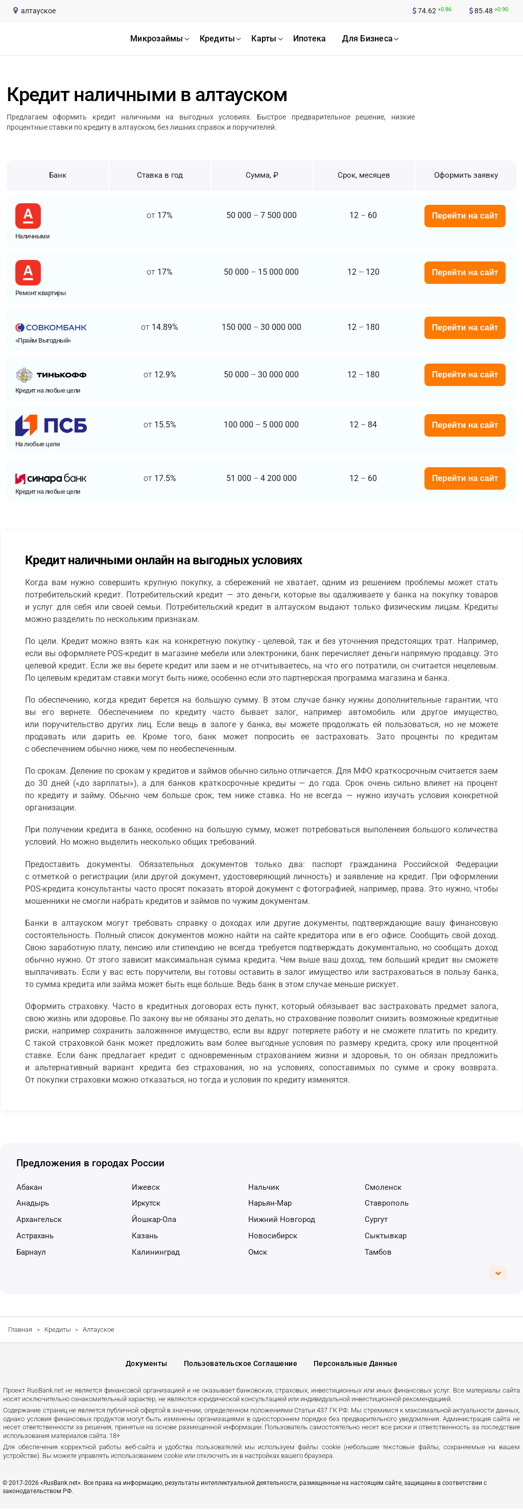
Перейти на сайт (465, 215)
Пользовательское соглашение (240, 1364)
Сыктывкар (386, 1235)
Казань (145, 1235)
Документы (147, 1364)
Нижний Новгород (281, 1219)
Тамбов (378, 1252)
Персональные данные (355, 1364)
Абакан (29, 1187)
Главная (20, 1329)
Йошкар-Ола (154, 1219)
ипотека (309, 38)
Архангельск (39, 1219)
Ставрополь (387, 1203)
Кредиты (57, 1329)
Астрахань (35, 1235)
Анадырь (32, 1203)
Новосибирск (272, 1235)
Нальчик (263, 1187)
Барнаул (31, 1252)
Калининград (156, 1252)
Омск (257, 1252)
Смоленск (383, 1187)
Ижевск (146, 1187)
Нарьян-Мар (270, 1203)
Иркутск (146, 1203)
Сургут (376, 1219)
